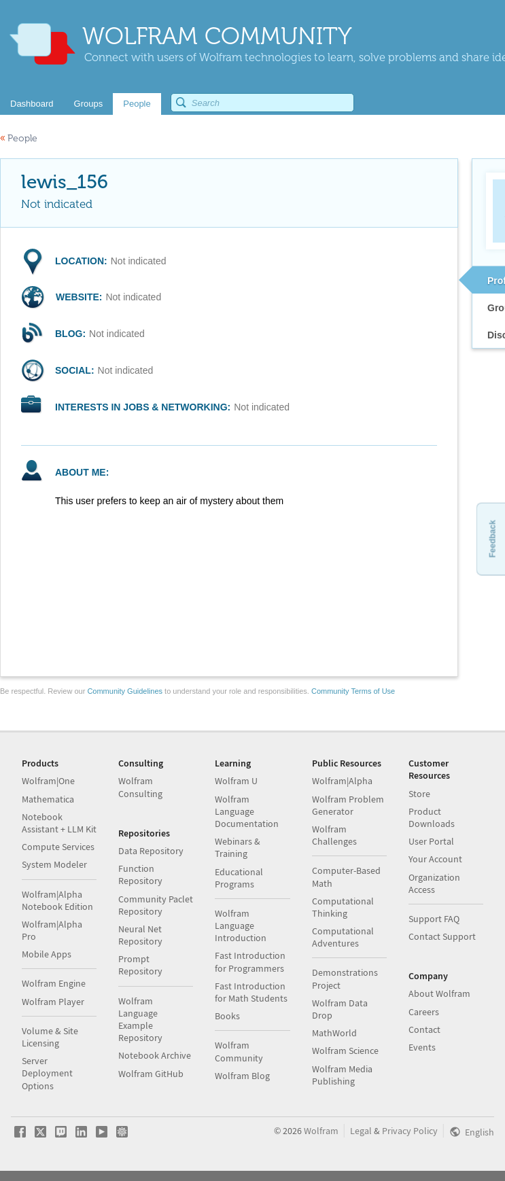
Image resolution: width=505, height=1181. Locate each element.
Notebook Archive (154, 1055)
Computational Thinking (343, 907)
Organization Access (434, 883)
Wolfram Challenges (334, 835)
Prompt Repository (140, 965)
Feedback (492, 538)
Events (422, 1047)
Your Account (435, 859)
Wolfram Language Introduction (240, 925)
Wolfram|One (48, 781)
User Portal (431, 841)
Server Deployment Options (47, 1073)
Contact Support (442, 936)
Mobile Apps (46, 954)
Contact (424, 1029)
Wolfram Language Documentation (247, 811)
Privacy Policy (410, 1131)
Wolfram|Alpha (342, 781)
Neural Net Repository (140, 935)
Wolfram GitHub (151, 1074)
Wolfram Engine (54, 983)
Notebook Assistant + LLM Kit (59, 823)
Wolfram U (236, 781)
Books (227, 1016)
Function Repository (140, 874)
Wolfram (321, 1131)
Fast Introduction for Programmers (250, 961)
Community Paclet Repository (155, 905)
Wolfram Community (239, 1051)
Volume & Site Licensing (50, 1037)
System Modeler (54, 864)
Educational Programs (239, 878)
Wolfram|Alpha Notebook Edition (57, 900)
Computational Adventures (343, 937)
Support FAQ (433, 919)
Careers (423, 1012)
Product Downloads (431, 817)
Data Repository (151, 851)
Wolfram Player (53, 1001)
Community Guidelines (124, 691)
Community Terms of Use (353, 691)
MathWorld (334, 1033)
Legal (361, 1131)
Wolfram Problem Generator (348, 805)
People (18, 138)
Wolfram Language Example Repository (140, 1019)
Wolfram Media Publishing (342, 1075)
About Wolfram (439, 993)
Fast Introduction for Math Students (251, 992)
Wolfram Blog (242, 1076)
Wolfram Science (345, 1050)
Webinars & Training (237, 847)
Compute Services (58, 847)
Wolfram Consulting (140, 787)
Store (419, 794)
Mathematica (48, 799)
